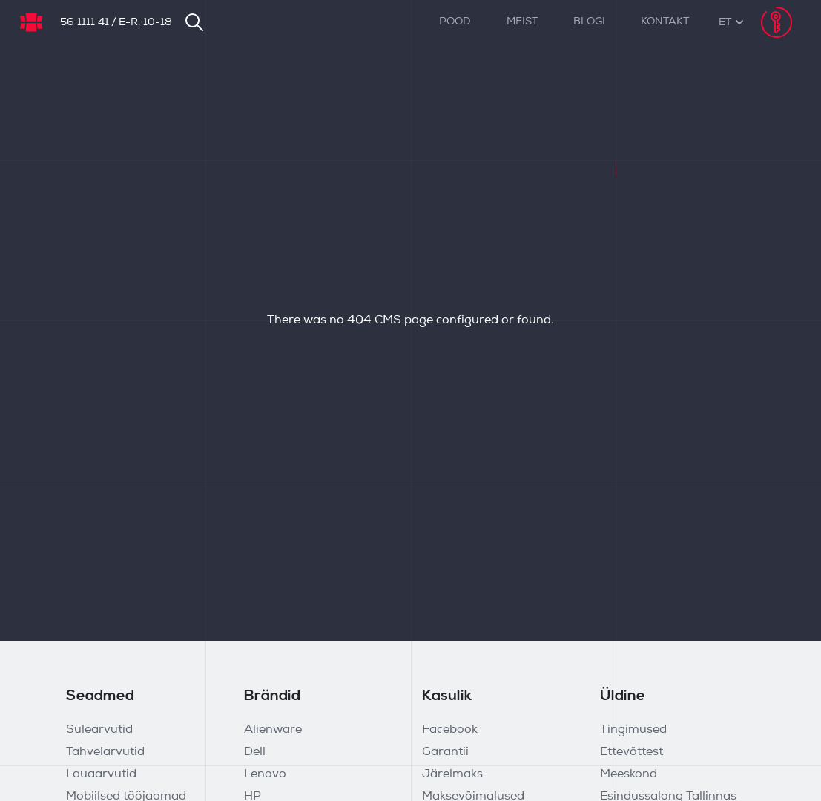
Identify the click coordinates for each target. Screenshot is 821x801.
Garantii (445, 752)
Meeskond (628, 774)
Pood (455, 21)
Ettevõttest (631, 752)
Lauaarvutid (101, 774)
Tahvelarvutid (105, 752)
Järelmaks (452, 774)
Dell (255, 752)
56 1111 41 (84, 22)
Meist (522, 21)
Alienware (273, 730)
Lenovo (265, 774)
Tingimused (633, 730)
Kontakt (665, 21)
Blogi (589, 21)
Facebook (450, 730)
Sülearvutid (99, 730)
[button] (725, 22)
